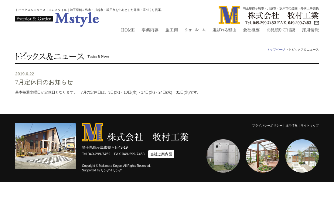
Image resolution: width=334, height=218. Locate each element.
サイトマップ (310, 125)
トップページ (276, 49)
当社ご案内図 (161, 154)
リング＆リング (111, 170)
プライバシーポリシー (267, 125)
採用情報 (291, 125)
